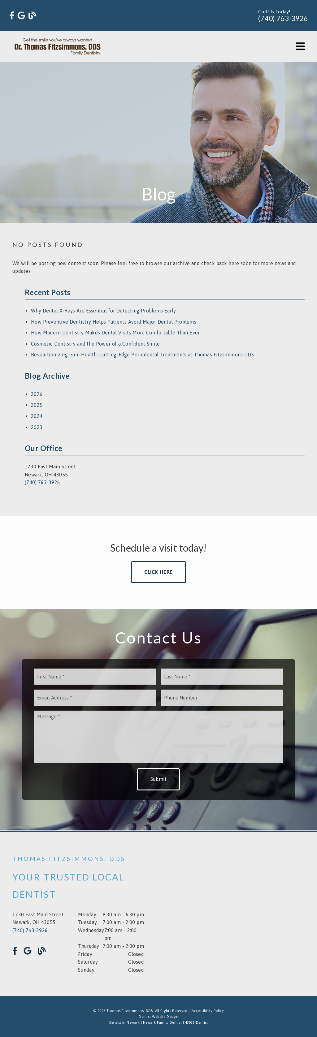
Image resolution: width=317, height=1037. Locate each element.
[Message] (158, 737)
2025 (36, 405)
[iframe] (239, 914)
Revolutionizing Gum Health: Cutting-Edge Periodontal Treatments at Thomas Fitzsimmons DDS (142, 354)
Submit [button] (158, 779)
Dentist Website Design (158, 1016)
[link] (11, 15)
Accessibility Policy (208, 1011)
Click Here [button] (158, 572)
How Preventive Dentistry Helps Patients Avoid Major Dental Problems (113, 322)
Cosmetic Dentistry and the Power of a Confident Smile (95, 343)
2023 (36, 427)
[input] (95, 677)
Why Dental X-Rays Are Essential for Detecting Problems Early (103, 310)
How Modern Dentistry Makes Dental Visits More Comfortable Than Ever (115, 332)
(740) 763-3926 (283, 18)
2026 (36, 394)
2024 (36, 416)
